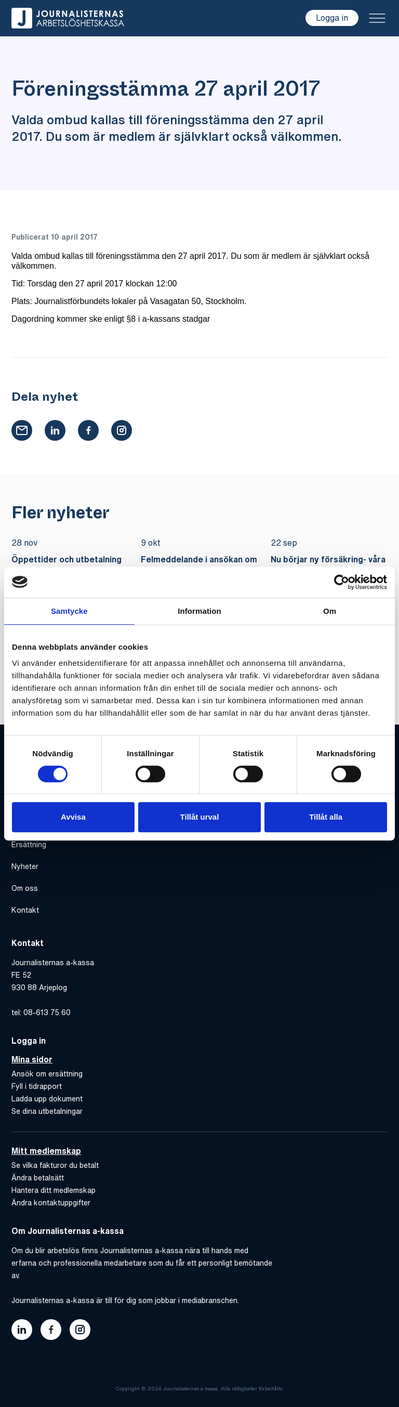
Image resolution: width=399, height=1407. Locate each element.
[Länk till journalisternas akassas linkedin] (21, 1329)
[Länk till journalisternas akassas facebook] (51, 1329)
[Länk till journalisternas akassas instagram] (80, 1329)
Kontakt (25, 910)
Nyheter (24, 866)
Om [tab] (329, 611)
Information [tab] (199, 611)
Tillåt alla (325, 816)
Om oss (24, 888)
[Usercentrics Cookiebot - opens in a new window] (341, 582)
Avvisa (73, 816)
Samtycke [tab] (69, 611)
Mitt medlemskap (46, 1151)
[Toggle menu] (377, 18)
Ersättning (28, 844)
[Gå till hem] (67, 18)
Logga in (332, 18)
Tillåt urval (199, 816)
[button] (21, 430)
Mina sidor (31, 1059)
